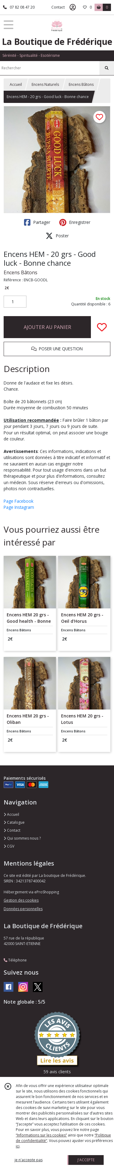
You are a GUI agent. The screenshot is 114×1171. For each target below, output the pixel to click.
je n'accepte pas (29, 1159)
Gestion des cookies (21, 900)
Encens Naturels (45, 84)
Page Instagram (19, 507)
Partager (37, 222)
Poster (57, 235)
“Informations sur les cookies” (41, 1135)
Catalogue (14, 822)
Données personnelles (23, 908)
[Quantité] (15, 302)
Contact (58, 7)
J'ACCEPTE (86, 1159)
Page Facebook (18, 501)
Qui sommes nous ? (22, 838)
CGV (9, 846)
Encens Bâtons (81, 84)
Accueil (16, 84)
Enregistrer (74, 222)
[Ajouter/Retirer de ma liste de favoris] (102, 327)
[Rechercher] (106, 68)
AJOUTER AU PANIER (47, 327)
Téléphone (15, 960)
